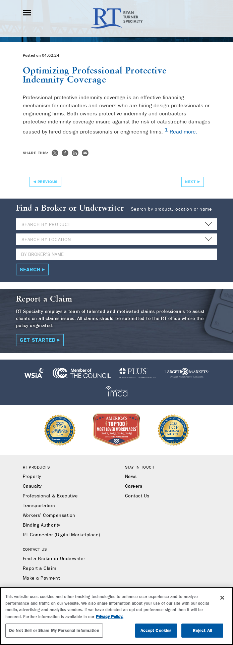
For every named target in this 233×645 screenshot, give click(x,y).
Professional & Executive (50, 496)
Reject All (202, 630)
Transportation (39, 505)
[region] (116, 616)
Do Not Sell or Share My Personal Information (54, 630)
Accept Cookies (156, 630)
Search (30, 269)
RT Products (36, 467)
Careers (133, 486)
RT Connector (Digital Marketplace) (61, 535)
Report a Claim (39, 568)
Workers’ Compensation (49, 515)
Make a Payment (41, 578)
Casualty (32, 486)
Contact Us (137, 496)
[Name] (116, 254)
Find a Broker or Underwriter (54, 558)
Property (32, 476)
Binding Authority (41, 525)
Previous (48, 181)
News (131, 476)
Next (190, 181)
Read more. (183, 132)
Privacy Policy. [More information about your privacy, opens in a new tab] (109, 616)
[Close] (222, 597)
